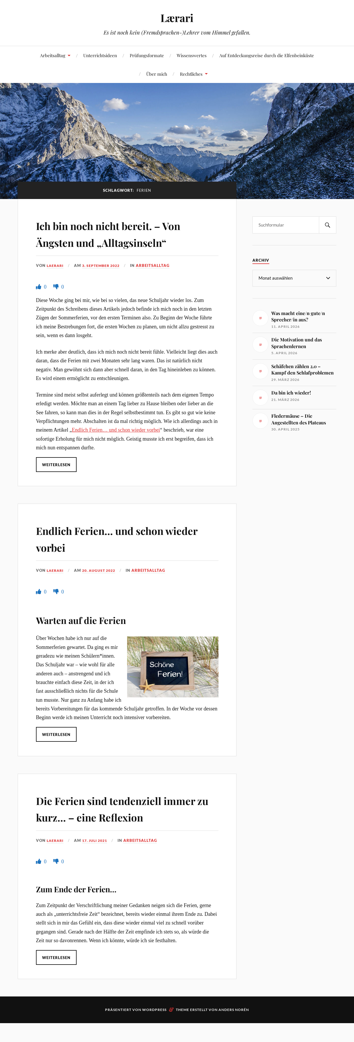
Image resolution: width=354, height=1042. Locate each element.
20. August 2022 (102, 587)
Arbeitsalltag (52, 55)
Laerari (56, 282)
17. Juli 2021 (97, 873)
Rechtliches (191, 74)
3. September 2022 (104, 282)
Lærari (177, 17)
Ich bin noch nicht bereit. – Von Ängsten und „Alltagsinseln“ (115, 241)
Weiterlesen (56, 481)
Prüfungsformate (147, 55)
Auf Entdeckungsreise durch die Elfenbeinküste (266, 55)
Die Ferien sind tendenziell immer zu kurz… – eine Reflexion (114, 833)
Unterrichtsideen (100, 55)
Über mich (156, 74)
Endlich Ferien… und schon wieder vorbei (116, 447)
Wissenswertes (192, 55)
